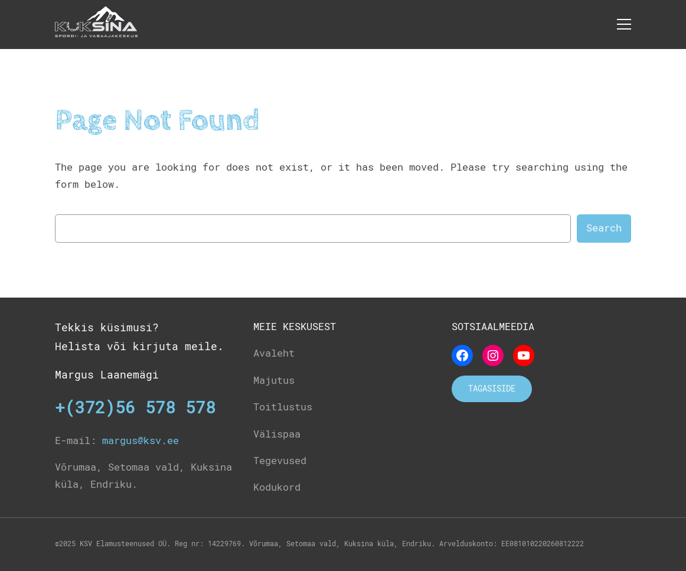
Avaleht (274, 353)
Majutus (274, 380)
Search (604, 228)
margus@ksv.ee (140, 440)
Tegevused (279, 460)
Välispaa (276, 434)
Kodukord (276, 487)
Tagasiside (491, 389)
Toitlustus (282, 407)
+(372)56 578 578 (135, 407)
